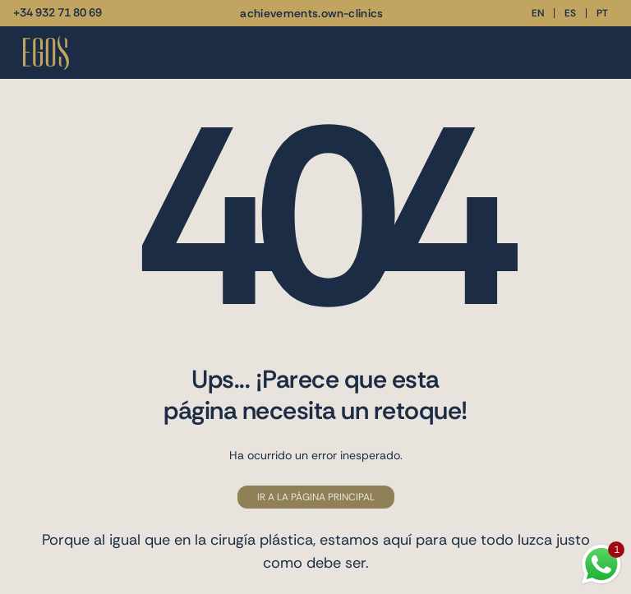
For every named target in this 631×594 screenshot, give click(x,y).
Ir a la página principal (316, 497)
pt (602, 13)
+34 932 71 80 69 (57, 12)
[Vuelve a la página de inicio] (46, 53)
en (538, 13)
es (570, 13)
